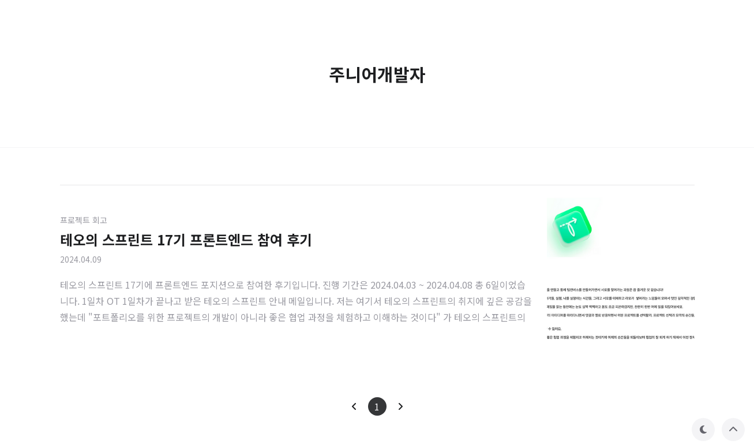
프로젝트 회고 (83, 220)
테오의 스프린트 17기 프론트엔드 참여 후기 (186, 239)
